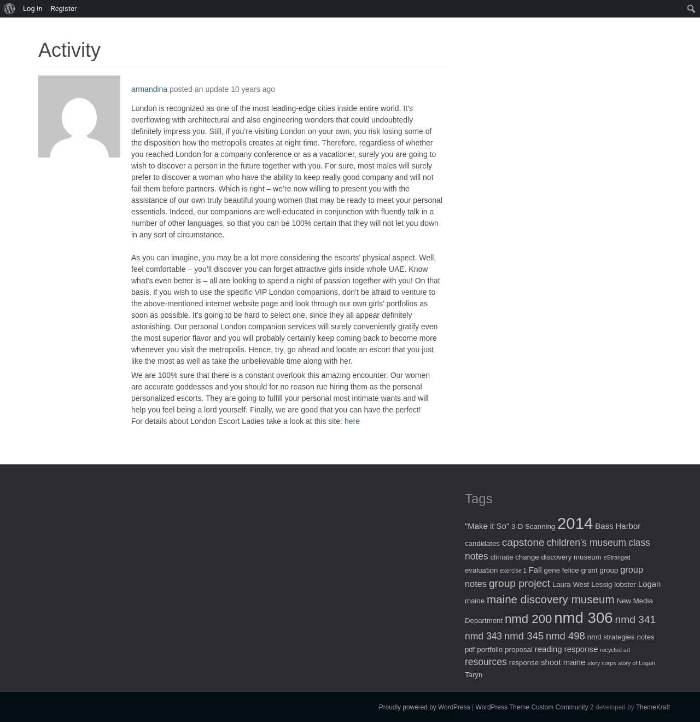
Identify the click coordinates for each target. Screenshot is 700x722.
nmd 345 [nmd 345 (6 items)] (524, 636)
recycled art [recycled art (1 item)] (615, 650)
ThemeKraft (653, 707)
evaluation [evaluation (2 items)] (481, 570)
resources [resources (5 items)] (486, 661)
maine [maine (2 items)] (475, 601)
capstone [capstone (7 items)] (523, 542)
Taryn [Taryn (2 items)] (473, 675)
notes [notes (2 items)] (645, 637)
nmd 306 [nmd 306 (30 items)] (583, 617)
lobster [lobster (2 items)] (625, 584)
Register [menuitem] (64, 8)
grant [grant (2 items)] (589, 570)
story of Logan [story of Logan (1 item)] (636, 663)
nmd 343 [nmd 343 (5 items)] (483, 636)
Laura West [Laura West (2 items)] (570, 584)
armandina (149, 89)
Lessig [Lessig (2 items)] (601, 584)
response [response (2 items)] (524, 663)
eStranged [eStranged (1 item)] (617, 557)
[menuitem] (9, 9)
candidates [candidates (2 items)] (482, 543)
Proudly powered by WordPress (424, 707)
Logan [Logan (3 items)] (649, 584)
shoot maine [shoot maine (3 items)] (563, 662)
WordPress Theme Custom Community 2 (534, 707)
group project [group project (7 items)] (519, 583)
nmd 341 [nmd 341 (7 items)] (635, 619)
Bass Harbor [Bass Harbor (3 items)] (617, 526)
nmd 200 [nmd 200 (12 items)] (528, 619)
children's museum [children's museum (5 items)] (586, 542)
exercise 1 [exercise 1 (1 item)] (513, 570)
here (352, 421)
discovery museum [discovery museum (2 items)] (571, 557)
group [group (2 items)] (608, 570)
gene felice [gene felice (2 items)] (561, 570)
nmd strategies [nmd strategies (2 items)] (611, 637)
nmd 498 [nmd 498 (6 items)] (565, 636)
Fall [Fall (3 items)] (535, 569)
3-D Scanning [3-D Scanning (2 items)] (533, 526)
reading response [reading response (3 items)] (566, 649)
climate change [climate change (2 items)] (515, 557)
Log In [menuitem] (33, 8)
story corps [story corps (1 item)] (601, 663)
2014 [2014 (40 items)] (575, 523)
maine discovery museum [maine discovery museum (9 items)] (551, 599)
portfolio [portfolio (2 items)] (490, 649)
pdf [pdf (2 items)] (470, 649)
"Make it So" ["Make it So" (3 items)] (487, 526)
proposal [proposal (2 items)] (519, 649)
